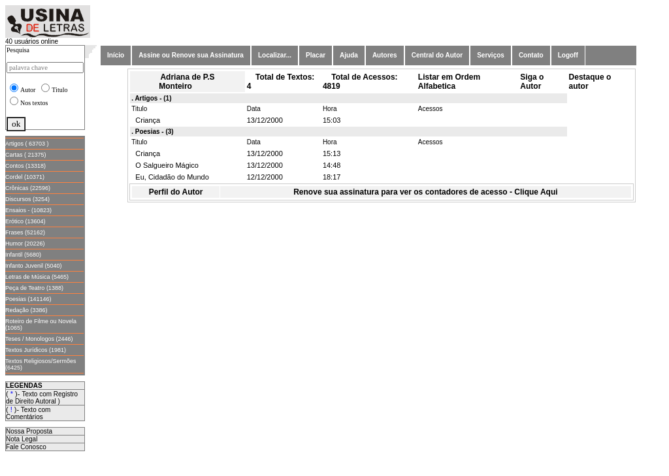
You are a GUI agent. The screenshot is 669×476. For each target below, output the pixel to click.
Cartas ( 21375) (25, 154)
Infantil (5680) (23, 254)
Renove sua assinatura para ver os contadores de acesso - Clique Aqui (425, 192)
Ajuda (349, 55)
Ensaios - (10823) (28, 210)
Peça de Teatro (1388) (34, 288)
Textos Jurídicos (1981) (35, 350)
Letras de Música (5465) (37, 277)
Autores (384, 55)
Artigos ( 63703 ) (27, 143)
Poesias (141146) (28, 299)
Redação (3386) (26, 310)
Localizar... (274, 55)
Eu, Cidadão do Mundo (170, 177)
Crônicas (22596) (27, 188)
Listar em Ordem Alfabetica (449, 81)
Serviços (490, 55)
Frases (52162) (25, 232)
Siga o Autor (532, 81)
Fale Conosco (26, 447)
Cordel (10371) (24, 177)
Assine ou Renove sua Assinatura (191, 55)
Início (115, 55)
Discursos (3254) (27, 199)
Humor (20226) (25, 243)
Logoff (568, 55)
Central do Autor (437, 55)
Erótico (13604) (25, 221)
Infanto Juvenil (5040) (33, 265)
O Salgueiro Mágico (165, 165)
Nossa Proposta (29, 431)
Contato (531, 55)
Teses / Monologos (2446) (39, 339)
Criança (145, 120)
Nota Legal (21, 439)
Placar (315, 55)
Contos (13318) (25, 166)
